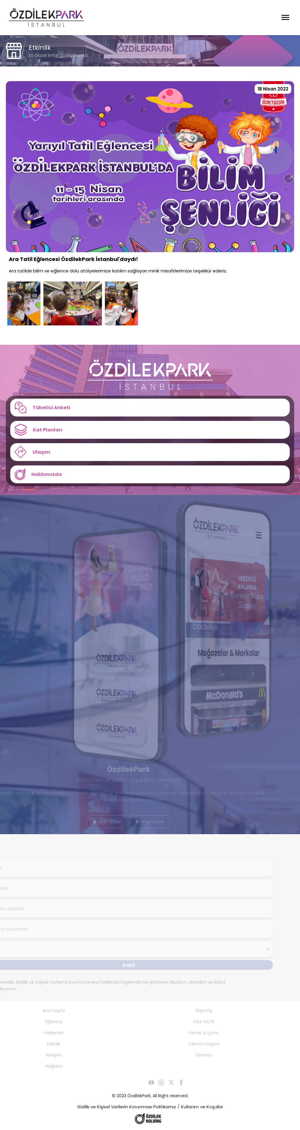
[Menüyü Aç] (285, 17)
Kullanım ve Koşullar (202, 1107)
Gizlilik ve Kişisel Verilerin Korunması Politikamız (126, 1107)
